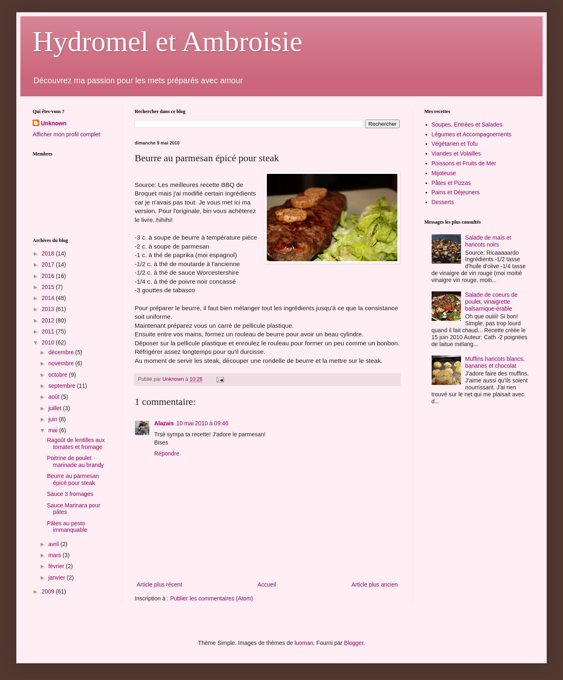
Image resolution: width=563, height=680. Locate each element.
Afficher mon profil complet (66, 134)
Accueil (266, 584)
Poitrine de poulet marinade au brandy (75, 461)
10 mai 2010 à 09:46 (202, 423)
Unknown (53, 123)
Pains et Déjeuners (456, 192)
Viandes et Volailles (456, 153)
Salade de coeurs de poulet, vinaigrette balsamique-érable (491, 301)
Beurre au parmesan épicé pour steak (73, 479)
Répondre (167, 453)
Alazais (164, 423)
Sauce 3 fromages (70, 494)
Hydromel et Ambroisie (167, 41)
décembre (61, 352)
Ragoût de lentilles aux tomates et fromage (76, 443)
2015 (49, 287)
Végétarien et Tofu (455, 143)
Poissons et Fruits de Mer (464, 163)
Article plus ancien (374, 584)
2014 (49, 298)
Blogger (353, 643)
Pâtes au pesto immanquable (67, 526)
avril (54, 544)
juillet (55, 408)
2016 (49, 276)
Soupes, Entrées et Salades (467, 124)
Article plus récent (159, 584)
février (57, 566)
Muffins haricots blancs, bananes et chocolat (495, 362)
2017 (49, 264)
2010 (49, 342)
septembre (62, 385)
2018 (49, 253)
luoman (304, 643)
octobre (58, 374)
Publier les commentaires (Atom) (211, 598)
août (54, 396)
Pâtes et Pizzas (451, 183)
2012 (49, 320)
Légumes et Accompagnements (472, 134)
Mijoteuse (444, 173)
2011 (49, 331)
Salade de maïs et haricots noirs (488, 241)
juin (53, 419)
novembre (61, 363)
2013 (49, 309)
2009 (49, 591)
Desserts (443, 202)
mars (55, 555)
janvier (57, 577)
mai (53, 430)
